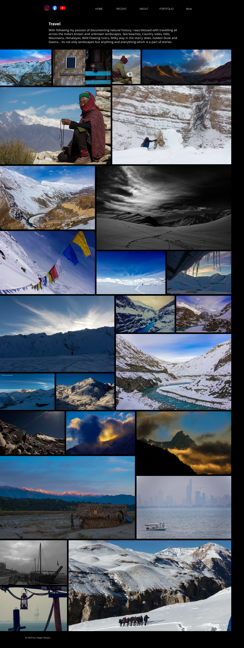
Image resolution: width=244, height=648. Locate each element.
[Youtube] (62, 8)
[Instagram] (47, 8)
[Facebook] (55, 8)
